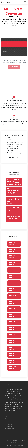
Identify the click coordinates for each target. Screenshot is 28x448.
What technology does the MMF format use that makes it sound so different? (14, 200)
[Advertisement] (14, 31)
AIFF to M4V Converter (12, 257)
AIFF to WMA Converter (12, 296)
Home (5, 414)
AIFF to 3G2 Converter (12, 302)
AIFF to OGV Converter (12, 354)
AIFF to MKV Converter (12, 328)
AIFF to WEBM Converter (12, 361)
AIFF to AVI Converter (12, 315)
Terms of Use (9, 446)
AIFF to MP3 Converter (12, 270)
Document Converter (9, 428)
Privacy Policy (18, 446)
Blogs (5, 418)
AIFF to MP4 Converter (12, 341)
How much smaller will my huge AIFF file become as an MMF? (14, 209)
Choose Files (9, 44)
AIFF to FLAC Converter (12, 250)
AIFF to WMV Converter (12, 368)
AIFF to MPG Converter (12, 348)
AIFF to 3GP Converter (12, 309)
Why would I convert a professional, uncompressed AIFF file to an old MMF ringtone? (13, 182)
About (5, 416)
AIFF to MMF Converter (12, 263)
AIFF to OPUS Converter (12, 283)
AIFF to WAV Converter (12, 289)
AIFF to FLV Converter (12, 322)
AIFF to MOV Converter (12, 335)
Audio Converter (8, 426)
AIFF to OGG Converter (12, 276)
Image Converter (8, 431)
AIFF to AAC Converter (12, 244)
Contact (6, 421)
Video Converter (8, 424)
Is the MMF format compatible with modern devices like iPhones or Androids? (13, 217)
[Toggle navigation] (25, 2)
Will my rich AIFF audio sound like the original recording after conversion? (13, 191)
